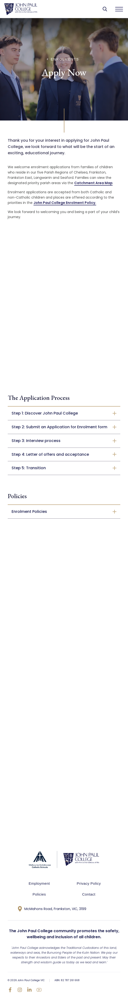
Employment (39, 883)
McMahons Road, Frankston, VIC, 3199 (52, 909)
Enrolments (65, 59)
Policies (39, 894)
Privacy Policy (89, 883)
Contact (88, 894)
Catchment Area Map (93, 183)
